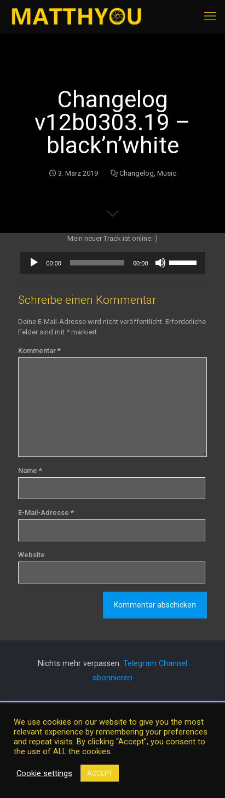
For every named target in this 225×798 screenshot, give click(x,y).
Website (31, 555)
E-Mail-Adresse (46, 512)
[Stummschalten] (160, 262)
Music (166, 173)
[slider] (97, 262)
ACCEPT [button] (99, 773)
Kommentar (39, 350)
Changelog (136, 173)
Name (30, 470)
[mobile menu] (210, 16)
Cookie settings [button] (44, 773)
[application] (112, 263)
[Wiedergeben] (33, 262)
